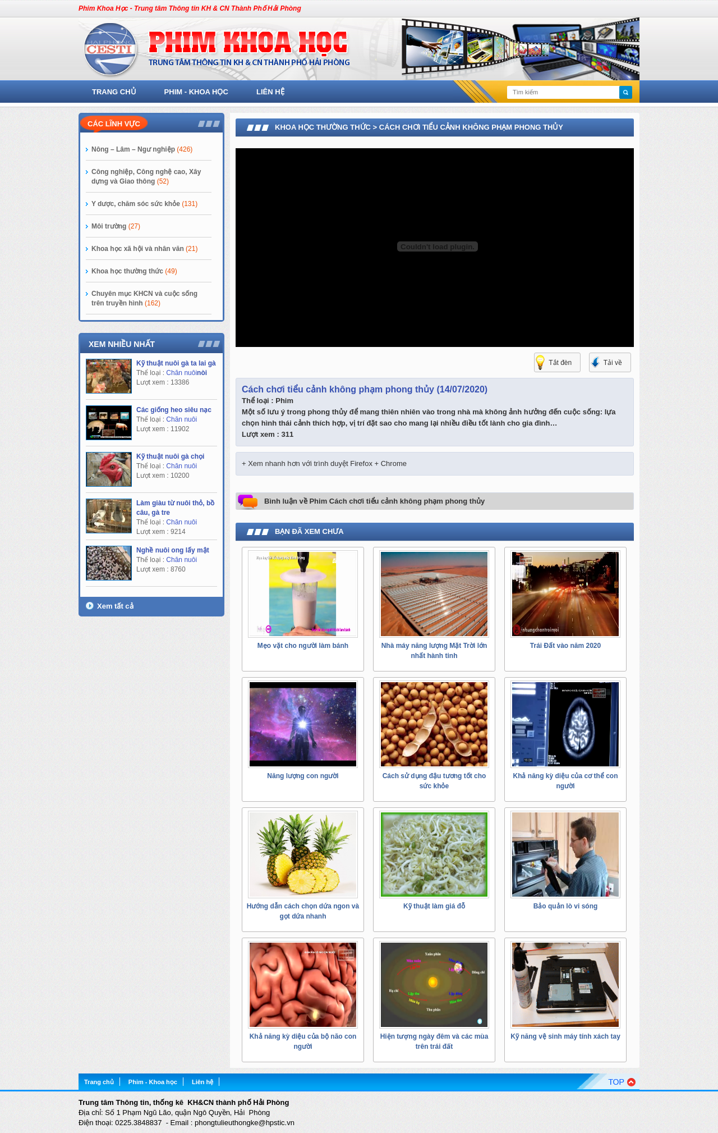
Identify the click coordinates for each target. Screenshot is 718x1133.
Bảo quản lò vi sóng (565, 906)
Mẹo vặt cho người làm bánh (302, 646)
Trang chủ (114, 92)
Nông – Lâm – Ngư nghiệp (141, 149)
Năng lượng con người (302, 776)
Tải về (613, 363)
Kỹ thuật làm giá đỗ (434, 906)
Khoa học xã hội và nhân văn (144, 249)
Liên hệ (270, 92)
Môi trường (115, 226)
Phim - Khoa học (196, 92)
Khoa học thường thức (134, 271)
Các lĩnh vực (114, 124)
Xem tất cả (115, 606)
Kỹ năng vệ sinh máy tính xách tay (565, 1036)
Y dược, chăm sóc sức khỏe (144, 204)
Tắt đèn (560, 363)
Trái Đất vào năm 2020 (565, 646)
